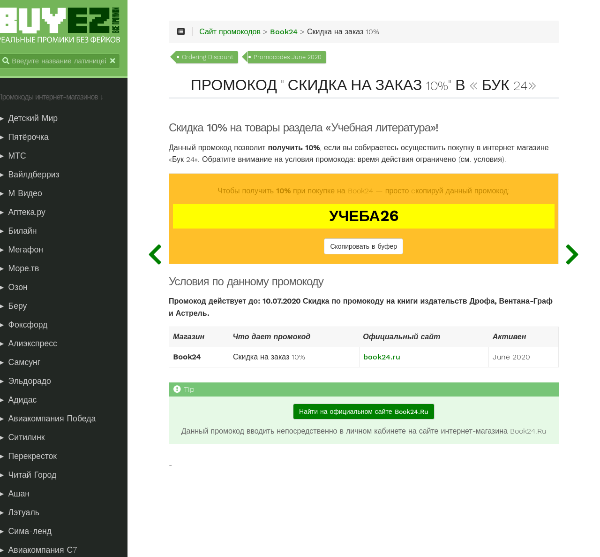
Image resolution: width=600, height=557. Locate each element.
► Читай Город (37, 476)
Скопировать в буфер (370, 260)
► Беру (22, 307)
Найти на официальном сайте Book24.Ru (370, 425)
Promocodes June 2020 (304, 58)
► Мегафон (30, 250)
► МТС (22, 156)
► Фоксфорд (33, 325)
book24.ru (388, 371)
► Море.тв (28, 269)
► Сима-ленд (35, 532)
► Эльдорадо (34, 382)
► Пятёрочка (33, 138)
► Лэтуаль (29, 513)
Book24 (301, 34)
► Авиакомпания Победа (57, 419)
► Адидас (27, 400)
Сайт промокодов (247, 34)
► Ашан (24, 494)
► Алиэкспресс (38, 344)
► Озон (23, 288)
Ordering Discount (224, 58)
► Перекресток (37, 457)
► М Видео (30, 194)
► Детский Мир (38, 119)
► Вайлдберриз (38, 175)
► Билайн (27, 232)
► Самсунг (29, 363)
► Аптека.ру (32, 213)
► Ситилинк (31, 438)
